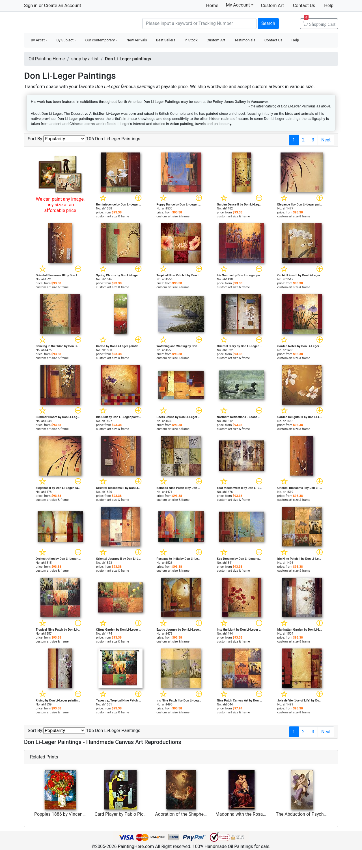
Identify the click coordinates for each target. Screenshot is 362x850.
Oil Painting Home (47, 59)
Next (326, 140)
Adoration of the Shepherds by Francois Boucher (203, 814)
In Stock (191, 40)
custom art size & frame (112, 216)
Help (328, 5)
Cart (319, 22)
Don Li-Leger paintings (128, 59)
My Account (239, 4)
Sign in (31, 5)
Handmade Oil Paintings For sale (66, 23)
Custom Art (272, 5)
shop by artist (85, 59)
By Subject (65, 40)
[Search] (199, 23)
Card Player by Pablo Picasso (124, 814)
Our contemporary (100, 40)
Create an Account (62, 5)
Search (268, 23)
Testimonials (244, 40)
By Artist (38, 40)
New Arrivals (136, 40)
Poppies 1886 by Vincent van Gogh (69, 814)
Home (212, 5)
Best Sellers (165, 40)
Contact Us (304, 5)
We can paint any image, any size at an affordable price (60, 204)
